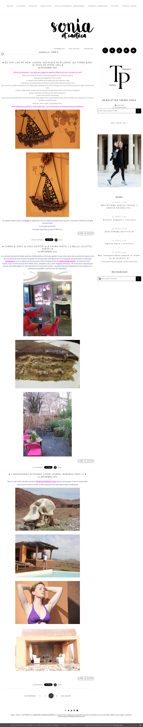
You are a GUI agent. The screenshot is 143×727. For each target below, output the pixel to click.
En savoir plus (118, 725)
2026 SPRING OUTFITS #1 (119, 232)
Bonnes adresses (98, 6)
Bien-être (46, 6)
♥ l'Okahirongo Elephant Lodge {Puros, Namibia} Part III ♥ (47, 474)
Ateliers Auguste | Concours (119, 220)
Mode (10, 6)
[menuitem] (10, 8)
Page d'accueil (74, 49)
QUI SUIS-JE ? (119, 123)
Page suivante (66, 696)
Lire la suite (86, 233)
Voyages (21, 6)
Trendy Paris (129, 6)
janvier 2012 (88, 49)
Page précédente (30, 696)
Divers (115, 6)
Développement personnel (70, 6)
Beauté (33, 6)
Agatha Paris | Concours (119, 244)
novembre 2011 (59, 49)
